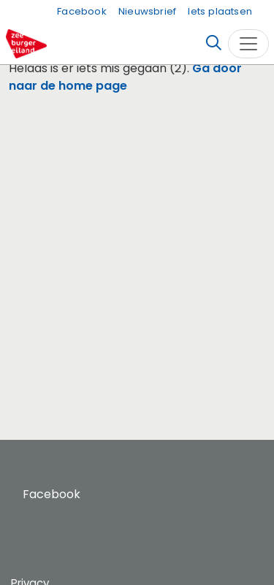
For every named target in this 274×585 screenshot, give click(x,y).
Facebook (82, 11)
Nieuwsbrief (147, 11)
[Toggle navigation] (248, 43)
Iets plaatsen (220, 11)
